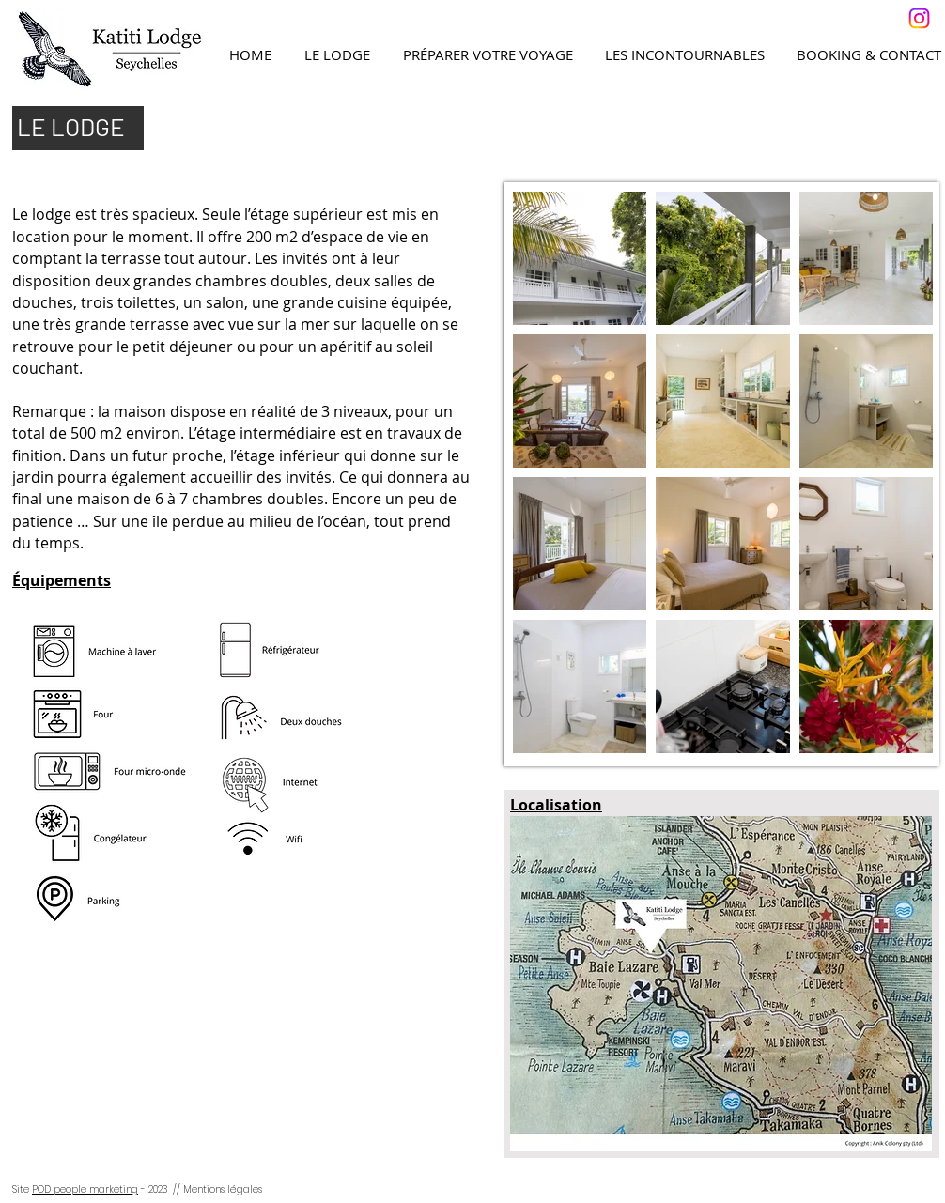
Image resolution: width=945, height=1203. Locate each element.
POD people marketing (85, 1189)
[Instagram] (919, 18)
